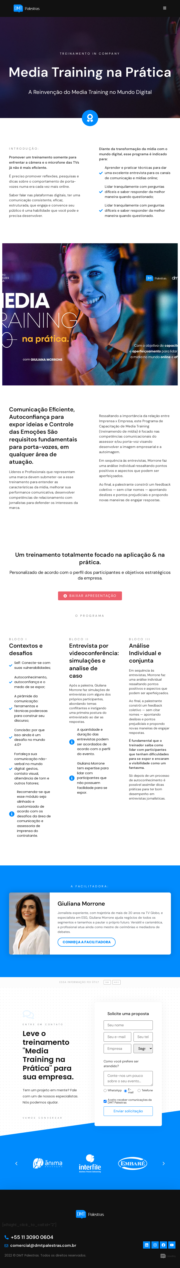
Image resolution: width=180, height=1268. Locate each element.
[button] (16, 1163)
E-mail (129, 1091)
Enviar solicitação (128, 1111)
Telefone (145, 1090)
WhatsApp (113, 1090)
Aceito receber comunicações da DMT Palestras (128, 1101)
